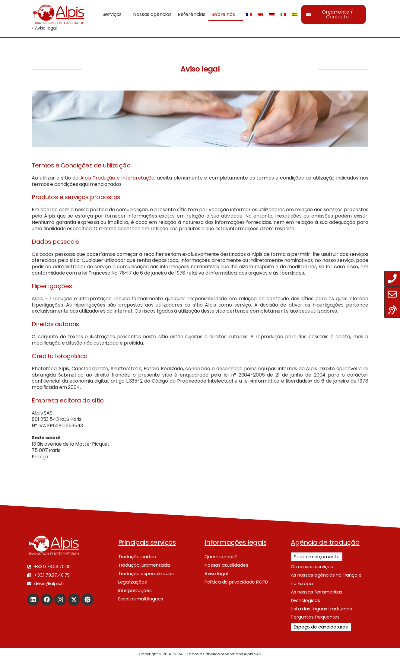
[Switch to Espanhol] (294, 14)
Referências (191, 14)
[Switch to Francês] (249, 14)
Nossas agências (152, 14)
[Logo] (58, 14)
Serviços (112, 14)
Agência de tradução (325, 542)
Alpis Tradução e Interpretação (117, 177)
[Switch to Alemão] (272, 14)
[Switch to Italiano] (283, 14)
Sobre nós (223, 14)
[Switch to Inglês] (260, 14)
